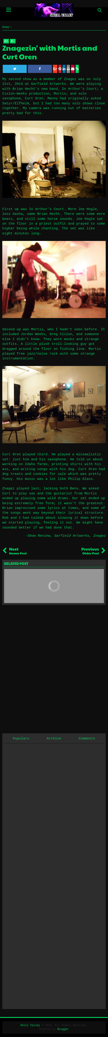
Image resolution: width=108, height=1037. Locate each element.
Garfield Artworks (71, 536)
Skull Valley (30, 1025)
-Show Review (38, 536)
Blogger (63, 1029)
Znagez (99, 536)
